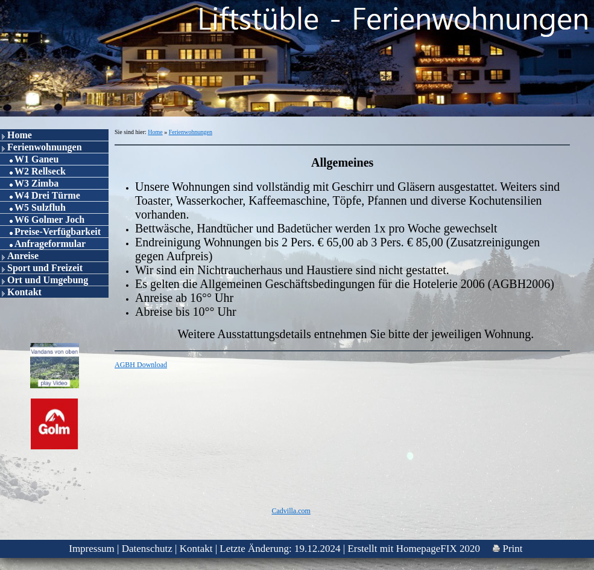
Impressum (92, 548)
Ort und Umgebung (47, 280)
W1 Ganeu (36, 159)
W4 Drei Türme (47, 195)
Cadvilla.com (290, 511)
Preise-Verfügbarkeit (57, 231)
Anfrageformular (50, 244)
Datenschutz (147, 548)
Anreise (23, 256)
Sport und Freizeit (45, 268)
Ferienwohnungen (44, 147)
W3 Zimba (36, 183)
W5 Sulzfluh (40, 207)
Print (507, 548)
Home (19, 135)
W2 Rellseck (40, 171)
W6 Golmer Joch (49, 219)
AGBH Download (141, 364)
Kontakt (24, 292)
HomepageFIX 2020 (438, 548)
